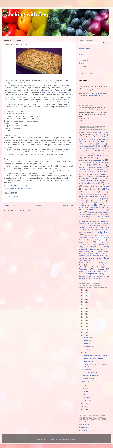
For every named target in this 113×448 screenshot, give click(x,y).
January (86, 400)
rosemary (99, 251)
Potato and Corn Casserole (91, 375)
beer (88, 144)
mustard (91, 225)
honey (83, 207)
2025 (83, 293)
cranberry (86, 178)
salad (107, 251)
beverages (102, 144)
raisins (94, 249)
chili (104, 165)
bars (80, 141)
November (86, 341)
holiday (95, 205)
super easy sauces (94, 265)
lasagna (106, 214)
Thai (105, 267)
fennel (94, 192)
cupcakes (90, 181)
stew (90, 263)
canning (93, 158)
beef (80, 144)
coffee (99, 171)
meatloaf (94, 221)
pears (101, 237)
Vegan (83, 274)
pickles (81, 242)
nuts (104, 225)
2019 (83, 311)
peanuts (94, 238)
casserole (13, 188)
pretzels (99, 247)
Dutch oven (95, 186)
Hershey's (84, 205)
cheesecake (105, 162)
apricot (95, 135)
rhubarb (81, 251)
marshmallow (85, 221)
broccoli (81, 151)
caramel (81, 160)
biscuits (81, 146)
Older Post (68, 205)
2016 (83, 320)
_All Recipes (83, 430)
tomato (102, 269)
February (86, 397)
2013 (83, 329)
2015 (83, 323)
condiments (92, 174)
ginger (88, 198)
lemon (88, 217)
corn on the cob (25, 92)
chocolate (101, 167)
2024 (83, 296)
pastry (96, 235)
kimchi (88, 214)
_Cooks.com (83, 427)
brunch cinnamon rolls (85, 153)
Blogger (73, 439)
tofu (95, 269)
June (85, 385)
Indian (84, 210)
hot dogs (91, 207)
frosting (106, 194)
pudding (106, 247)
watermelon (99, 276)
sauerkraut (93, 256)
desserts (92, 183)
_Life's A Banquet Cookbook (88, 422)
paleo (89, 229)
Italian (81, 212)
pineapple (101, 242)
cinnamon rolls (83, 169)
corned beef (89, 176)
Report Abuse (84, 49)
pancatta (104, 229)
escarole (87, 192)
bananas (102, 139)
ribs (87, 251)
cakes (106, 155)
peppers (102, 240)
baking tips (93, 139)
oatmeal (81, 227)
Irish (105, 210)
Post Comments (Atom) (22, 210)
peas (107, 238)
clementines (103, 169)
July (84, 353)
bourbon (86, 148)
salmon (97, 253)
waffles (91, 276)
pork (80, 247)
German (81, 199)
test (101, 267)
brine (104, 148)
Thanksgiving (84, 269)
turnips (101, 271)
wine (90, 278)
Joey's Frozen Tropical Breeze (92, 358)
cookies (102, 174)
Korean (94, 214)
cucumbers (82, 180)
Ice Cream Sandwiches (90, 372)
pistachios (81, 244)
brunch (101, 151)
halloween (102, 201)
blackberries (89, 146)
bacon (98, 137)
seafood (81, 258)
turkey (93, 271)
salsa (103, 253)
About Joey (83, 80)
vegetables (92, 274)
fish (80, 194)
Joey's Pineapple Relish (90, 369)
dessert (81, 183)
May (84, 388)
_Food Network (84, 424)
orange (106, 227)
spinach (103, 260)
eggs (94, 189)
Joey (82, 63)
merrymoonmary (55, 439)
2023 (83, 299)
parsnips (89, 232)
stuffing (81, 265)
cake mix (98, 155)
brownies (91, 151)
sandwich (82, 256)
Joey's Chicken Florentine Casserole (95, 355)
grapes (104, 199)
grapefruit (96, 198)
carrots (90, 160)
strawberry (101, 263)
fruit (90, 196)
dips (107, 183)
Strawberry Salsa (88, 378)
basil (88, 141)
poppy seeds (103, 244)
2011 (83, 335)
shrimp (91, 258)
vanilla (107, 271)
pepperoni (93, 240)
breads (95, 148)
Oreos (84, 229)
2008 (83, 410)
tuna (87, 271)
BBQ (94, 141)
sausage (102, 256)
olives (90, 227)
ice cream (105, 207)
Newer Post (9, 205)
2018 (83, 314)
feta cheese (103, 192)
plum (95, 244)
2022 (83, 302)
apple (85, 135)
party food (103, 232)
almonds (81, 132)
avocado (90, 137)
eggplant (85, 189)
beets (94, 144)
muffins (94, 223)
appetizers (104, 132)
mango (92, 219)
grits (94, 201)
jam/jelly (91, 212)
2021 (83, 305)
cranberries (105, 176)
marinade (106, 219)
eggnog (106, 186)
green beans (82, 201)
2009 (83, 407)
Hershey (106, 203)
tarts (95, 267)
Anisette (95, 132)
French (86, 194)
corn (18, 188)
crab (97, 176)
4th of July (86, 381)
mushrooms (105, 223)
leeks (82, 216)
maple (99, 219)
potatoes (29, 188)
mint (88, 223)
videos (84, 276)
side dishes (104, 258)
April (84, 391)
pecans (83, 240)
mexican (102, 221)
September (87, 347)
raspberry (102, 249)
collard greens (82, 174)
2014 (83, 326)
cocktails (81, 171)
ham (80, 203)
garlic (105, 196)
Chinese (81, 167)
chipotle (91, 167)
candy (85, 158)
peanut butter (83, 238)
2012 (83, 332)
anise (88, 132)
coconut (90, 171)
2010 (83, 404)
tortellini (81, 271)
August (85, 350)
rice (91, 251)
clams (94, 169)
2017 (83, 317)
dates (105, 180)
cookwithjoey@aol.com (95, 95)
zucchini (98, 278)
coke (105, 171)
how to (98, 207)
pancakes (97, 229)
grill (89, 201)
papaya (81, 232)
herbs (98, 203)
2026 (83, 290)
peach (103, 235)
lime (95, 216)
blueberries (99, 146)
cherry (84, 165)
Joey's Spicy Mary (88, 361)
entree (23, 188)
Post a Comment (13, 197)
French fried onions (95, 194)
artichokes (103, 135)
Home (39, 205)
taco (90, 267)
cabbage (89, 155)
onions (97, 227)
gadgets (98, 196)
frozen (84, 196)
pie (90, 242)
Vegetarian (105, 274)
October (86, 344)
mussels (84, 225)
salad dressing (87, 253)
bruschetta (98, 153)
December (86, 338)
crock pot (99, 178)
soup (94, 260)
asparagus (82, 137)
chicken (94, 165)
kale (105, 212)
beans (103, 141)
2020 (83, 308)
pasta (87, 235)
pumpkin (84, 249)
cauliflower (82, 162)
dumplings (85, 186)
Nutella (98, 225)
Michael (83, 66)
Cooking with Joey (27, 14)
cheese (91, 162)
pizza (88, 244)
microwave (82, 223)
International (94, 210)
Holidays (106, 205)
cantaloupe (104, 158)
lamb (100, 214)
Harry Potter (89, 203)
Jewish (100, 212)
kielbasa (81, 214)
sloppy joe (87, 260)
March (85, 394)
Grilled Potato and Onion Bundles (54, 92)
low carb (100, 217)
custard (99, 181)
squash (81, 263)
